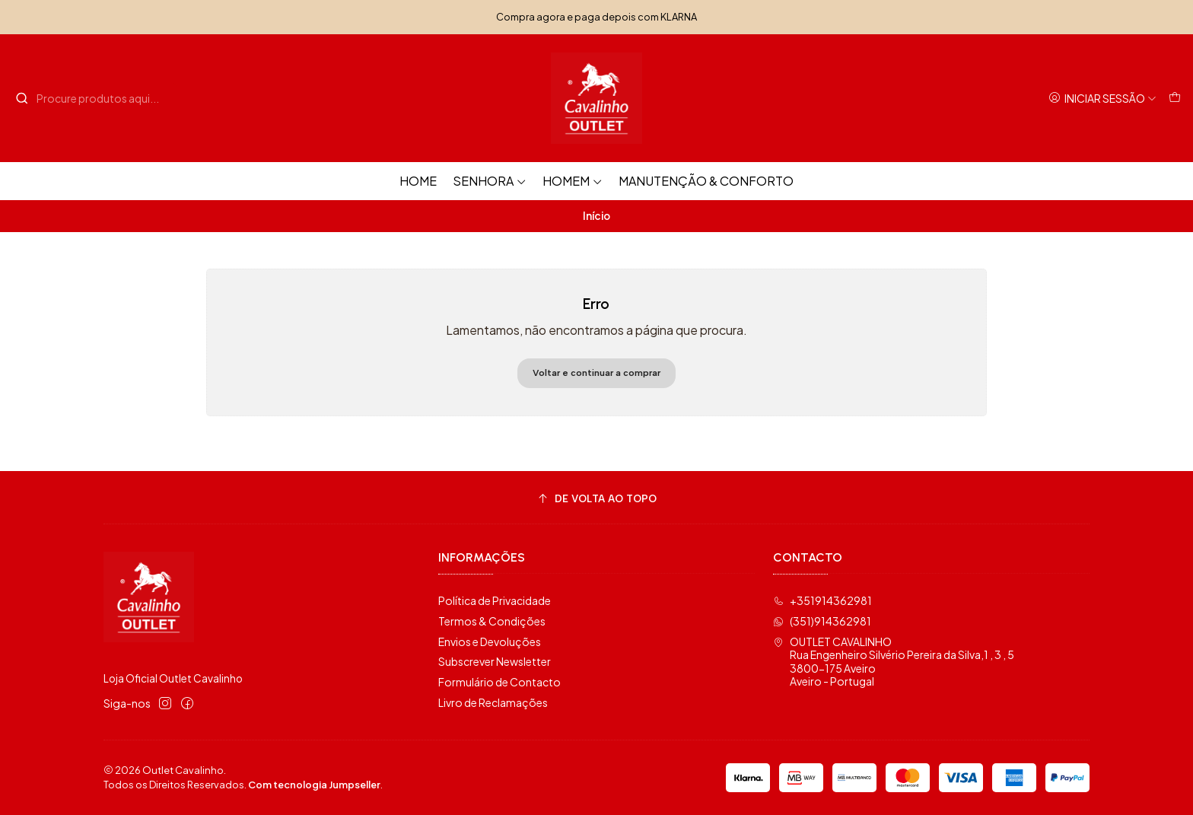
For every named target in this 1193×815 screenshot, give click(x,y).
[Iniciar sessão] (1102, 99)
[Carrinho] (1175, 99)
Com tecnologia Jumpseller (314, 784)
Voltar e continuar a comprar (596, 373)
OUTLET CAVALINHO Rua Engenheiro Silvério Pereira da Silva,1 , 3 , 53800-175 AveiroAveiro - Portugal (893, 662)
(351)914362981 (822, 621)
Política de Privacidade (494, 600)
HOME (418, 181)
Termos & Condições (492, 621)
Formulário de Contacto (499, 682)
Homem (572, 181)
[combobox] (93, 98)
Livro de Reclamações (493, 702)
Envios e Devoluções (489, 641)
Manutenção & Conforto (706, 181)
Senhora (490, 181)
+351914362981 (822, 600)
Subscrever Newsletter (494, 661)
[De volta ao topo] (596, 499)
